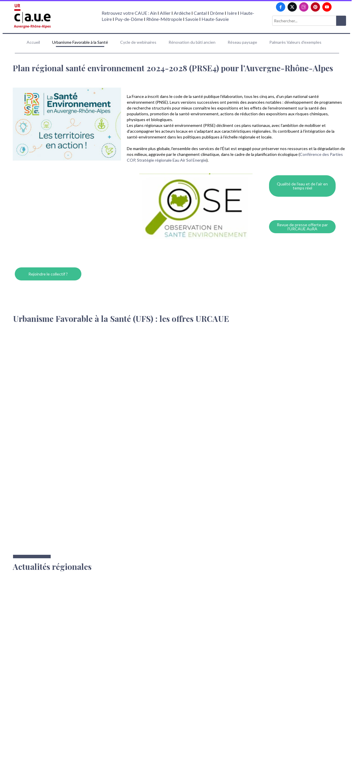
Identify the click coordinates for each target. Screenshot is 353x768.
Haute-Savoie (215, 19)
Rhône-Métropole (164, 19)
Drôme (217, 13)
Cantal (200, 13)
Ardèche (182, 13)
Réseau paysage (242, 42)
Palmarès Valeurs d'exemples (295, 42)
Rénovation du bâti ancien (192, 42)
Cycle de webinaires (138, 42)
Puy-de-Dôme (129, 19)
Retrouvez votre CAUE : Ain (129, 13)
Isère (232, 13)
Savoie (191, 19)
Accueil (33, 42)
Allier (165, 13)
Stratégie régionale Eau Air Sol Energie (171, 160)
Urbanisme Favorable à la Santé (80, 42)
